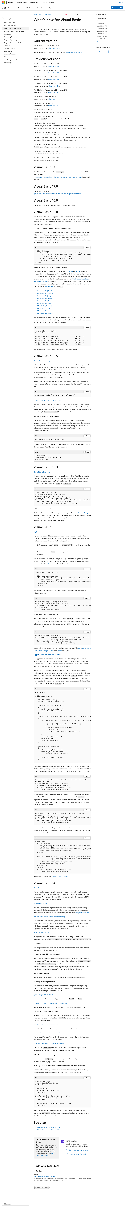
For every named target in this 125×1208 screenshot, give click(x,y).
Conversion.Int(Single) (44, 303)
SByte (40, 651)
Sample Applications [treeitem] (10, 60)
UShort (59, 651)
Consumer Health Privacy (56, 1202)
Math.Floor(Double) (43, 308)
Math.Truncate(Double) (45, 313)
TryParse (49, 564)
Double (70, 271)
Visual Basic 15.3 (53, 92)
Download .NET (117, 8)
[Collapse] (26, 14)
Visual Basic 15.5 (53, 86)
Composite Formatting (82, 913)
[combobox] (15, 18)
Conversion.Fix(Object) (45, 293)
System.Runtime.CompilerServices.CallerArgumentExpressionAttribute (57, 194)
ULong (51, 651)
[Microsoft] (3, 2)
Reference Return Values (60, 876)
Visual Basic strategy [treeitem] (10, 25)
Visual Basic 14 (53, 106)
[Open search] (116, 2)
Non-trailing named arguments (44, 361)
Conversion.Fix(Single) (44, 296)
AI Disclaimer (6, 1202)
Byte (79, 648)
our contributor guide (45, 1154)
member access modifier (48, 400)
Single (78, 271)
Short (35, 651)
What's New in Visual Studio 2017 (48, 1127)
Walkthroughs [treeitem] (8, 63)
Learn (35, 15)
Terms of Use (71, 1202)
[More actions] (89, 14)
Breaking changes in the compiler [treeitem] (14, 31)
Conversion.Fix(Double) (45, 291)
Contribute (35, 1202)
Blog (26, 1202)
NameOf (36, 888)
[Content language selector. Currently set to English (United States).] (11, 1197)
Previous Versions (17, 1202)
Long (89, 648)
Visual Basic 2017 (54, 99)
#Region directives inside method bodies (47, 1033)
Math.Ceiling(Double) (44, 306)
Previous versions (102, 21)
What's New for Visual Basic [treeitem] (12, 28)
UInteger (45, 651)
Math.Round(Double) (44, 311)
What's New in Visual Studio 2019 (48, 1130)
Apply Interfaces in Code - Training (44, 1176)
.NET (40, 15)
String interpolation (40, 903)
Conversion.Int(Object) (45, 301)
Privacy (43, 1202)
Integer (84, 648)
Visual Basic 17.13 (54, 48)
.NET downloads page (73, 52)
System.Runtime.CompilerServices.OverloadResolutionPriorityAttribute (58, 177)
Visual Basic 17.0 (53, 66)
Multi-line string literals (41, 932)
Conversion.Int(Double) (45, 298)
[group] (62, 257)
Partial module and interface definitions (47, 1025)
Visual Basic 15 (101, 39)
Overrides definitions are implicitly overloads (49, 1043)
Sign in (121, 3)
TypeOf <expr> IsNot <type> (43, 995)
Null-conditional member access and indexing (49, 917)
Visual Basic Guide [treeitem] (9, 22)
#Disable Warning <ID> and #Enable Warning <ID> (51, 1003)
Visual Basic (47, 15)
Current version (101, 18)
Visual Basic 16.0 (53, 79)
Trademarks (81, 1202)
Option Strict (49, 286)
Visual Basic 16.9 (53, 73)
